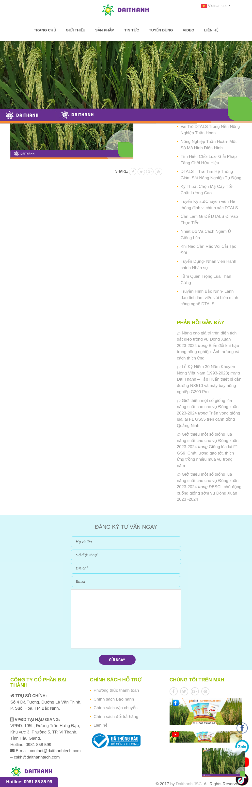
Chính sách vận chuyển (116, 707)
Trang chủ (45, 30)
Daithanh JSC (189, 784)
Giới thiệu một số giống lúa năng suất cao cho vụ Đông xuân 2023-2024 (208, 406)
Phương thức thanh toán (116, 690)
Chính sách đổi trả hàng (116, 716)
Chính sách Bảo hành (114, 699)
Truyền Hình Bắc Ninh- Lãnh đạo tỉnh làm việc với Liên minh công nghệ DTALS (209, 297)
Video (188, 30)
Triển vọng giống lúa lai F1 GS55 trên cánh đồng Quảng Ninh (208, 419)
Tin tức (131, 30)
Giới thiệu (75, 30)
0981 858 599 (38, 744)
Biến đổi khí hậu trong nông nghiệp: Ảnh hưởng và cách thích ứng (208, 351)
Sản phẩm (104, 30)
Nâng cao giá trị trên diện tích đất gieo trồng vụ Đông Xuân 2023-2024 (207, 339)
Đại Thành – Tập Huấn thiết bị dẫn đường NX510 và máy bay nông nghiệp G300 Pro (209, 385)
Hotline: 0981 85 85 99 (29, 781)
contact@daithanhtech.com (55, 750)
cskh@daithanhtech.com (37, 757)
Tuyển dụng (161, 30)
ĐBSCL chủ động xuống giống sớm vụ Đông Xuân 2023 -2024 (209, 493)
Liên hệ (211, 30)
